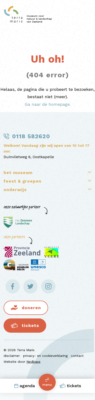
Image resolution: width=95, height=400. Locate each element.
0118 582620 (31, 136)
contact (77, 356)
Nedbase (33, 361)
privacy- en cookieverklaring (45, 356)
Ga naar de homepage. (48, 104)
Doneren (31, 307)
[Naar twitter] (30, 286)
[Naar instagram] (48, 286)
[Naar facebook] (12, 286)
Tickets (70, 386)
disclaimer (12, 356)
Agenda (24, 385)
